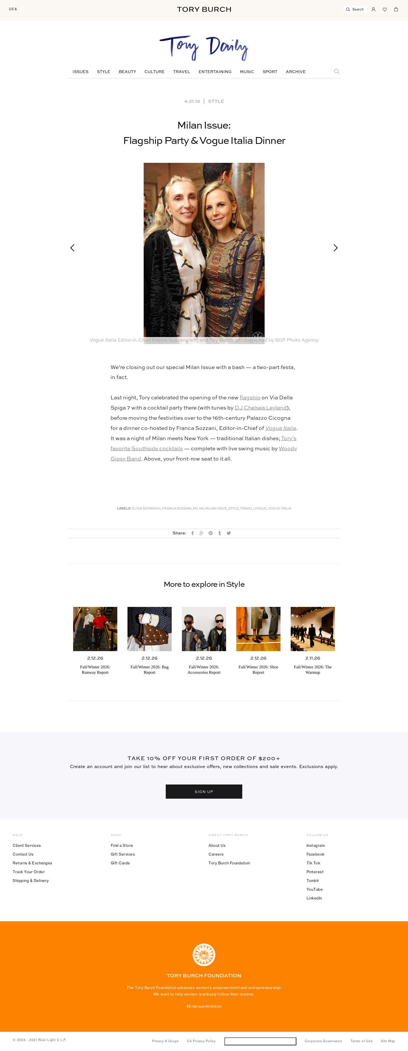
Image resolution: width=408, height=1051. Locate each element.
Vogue (260, 508)
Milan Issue (216, 508)
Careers (216, 854)
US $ (13, 9)
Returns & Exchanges (32, 863)
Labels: (124, 508)
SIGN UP (204, 791)
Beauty (127, 72)
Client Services (27, 845)
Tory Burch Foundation (229, 863)
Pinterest (315, 871)
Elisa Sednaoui (146, 508)
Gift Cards (120, 863)
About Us (217, 845)
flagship (250, 397)
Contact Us (23, 854)
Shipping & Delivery (31, 880)
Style (103, 72)
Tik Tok (313, 863)
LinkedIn (314, 898)
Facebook (316, 854)
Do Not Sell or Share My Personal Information (260, 1041)
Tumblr (313, 880)
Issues (80, 72)
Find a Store (122, 845)
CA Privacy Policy (201, 1041)
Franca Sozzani (177, 508)
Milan (198, 508)
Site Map (388, 1041)
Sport (270, 72)
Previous (75, 248)
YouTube (315, 889)
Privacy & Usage (165, 1041)
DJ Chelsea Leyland (261, 408)
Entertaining (215, 72)
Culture (154, 72)
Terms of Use (361, 1041)
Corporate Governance (323, 1041)
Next (333, 248)
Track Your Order (29, 871)
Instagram (316, 845)
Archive (296, 72)
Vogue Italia (280, 428)
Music (247, 72)
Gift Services (123, 854)
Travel (181, 72)
